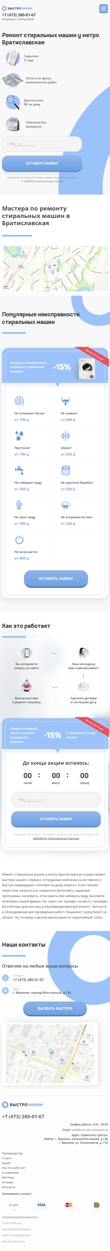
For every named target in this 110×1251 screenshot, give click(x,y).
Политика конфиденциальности (20, 1216)
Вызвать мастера (55, 1008)
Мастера (8, 1177)
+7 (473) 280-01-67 (19, 15)
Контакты (8, 1187)
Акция (6, 1163)
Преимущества (12, 1153)
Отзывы (7, 1182)
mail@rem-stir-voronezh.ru (90, 1130)
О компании (10, 1172)
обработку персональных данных (44, 181)
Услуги (6, 1158)
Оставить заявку (42, 163)
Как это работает (13, 1168)
